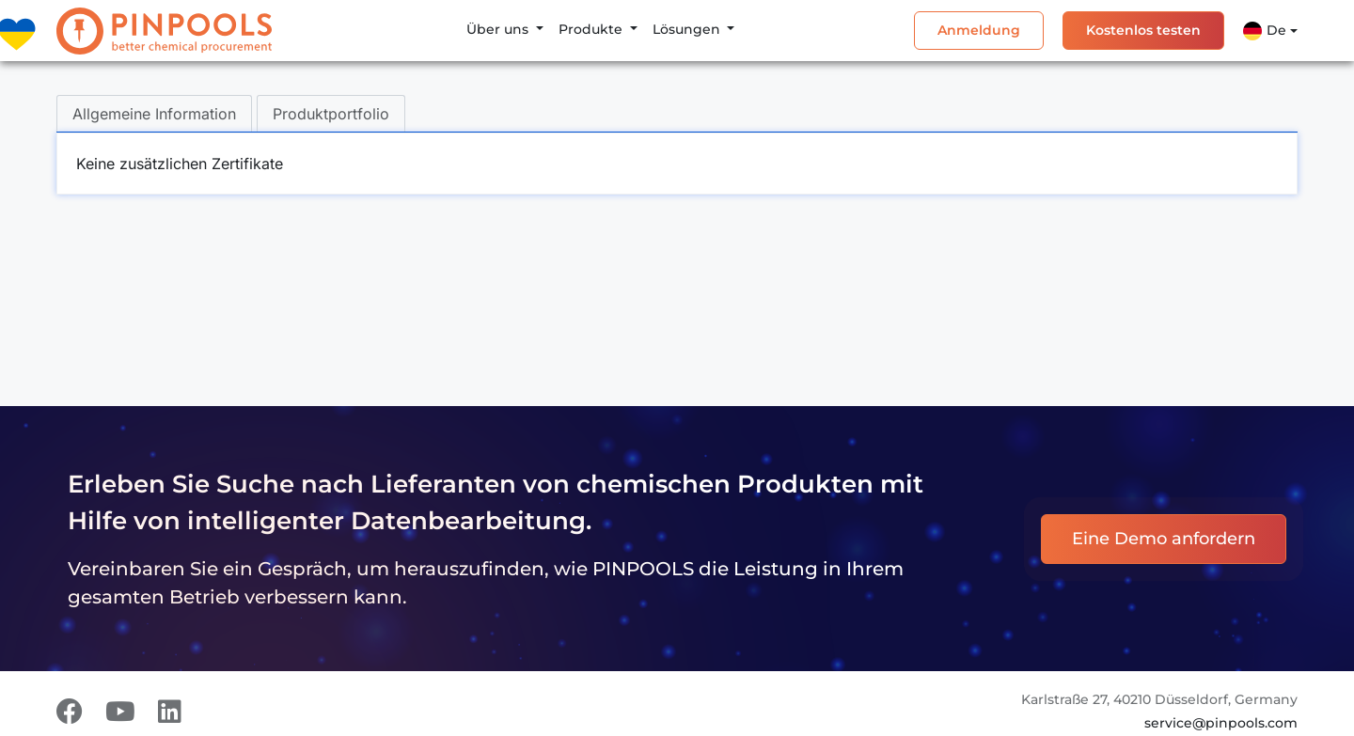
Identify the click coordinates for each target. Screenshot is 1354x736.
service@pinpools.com (1221, 722)
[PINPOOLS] (164, 31)
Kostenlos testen (1143, 30)
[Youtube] (120, 711)
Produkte (592, 29)
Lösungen (688, 29)
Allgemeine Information (154, 113)
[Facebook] (69, 711)
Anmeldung (978, 30)
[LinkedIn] (169, 711)
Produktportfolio (331, 113)
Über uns (499, 29)
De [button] (1264, 31)
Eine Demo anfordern (1163, 538)
